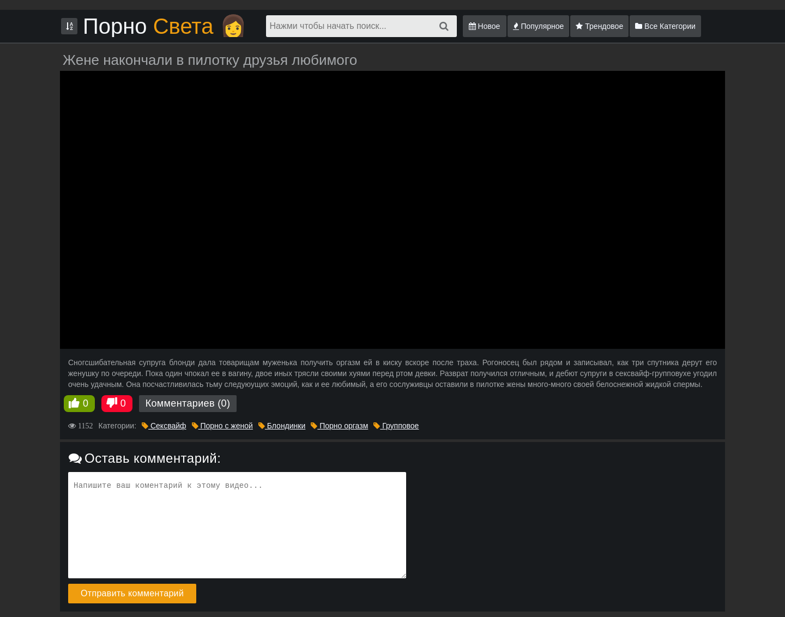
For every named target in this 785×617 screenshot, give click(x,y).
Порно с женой (222, 425)
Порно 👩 (165, 26)
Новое (484, 26)
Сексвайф (164, 425)
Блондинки (281, 425)
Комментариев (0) (188, 403)
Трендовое (599, 26)
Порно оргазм (339, 425)
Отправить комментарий (132, 593)
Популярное (538, 26)
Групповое (396, 425)
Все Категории (665, 26)
